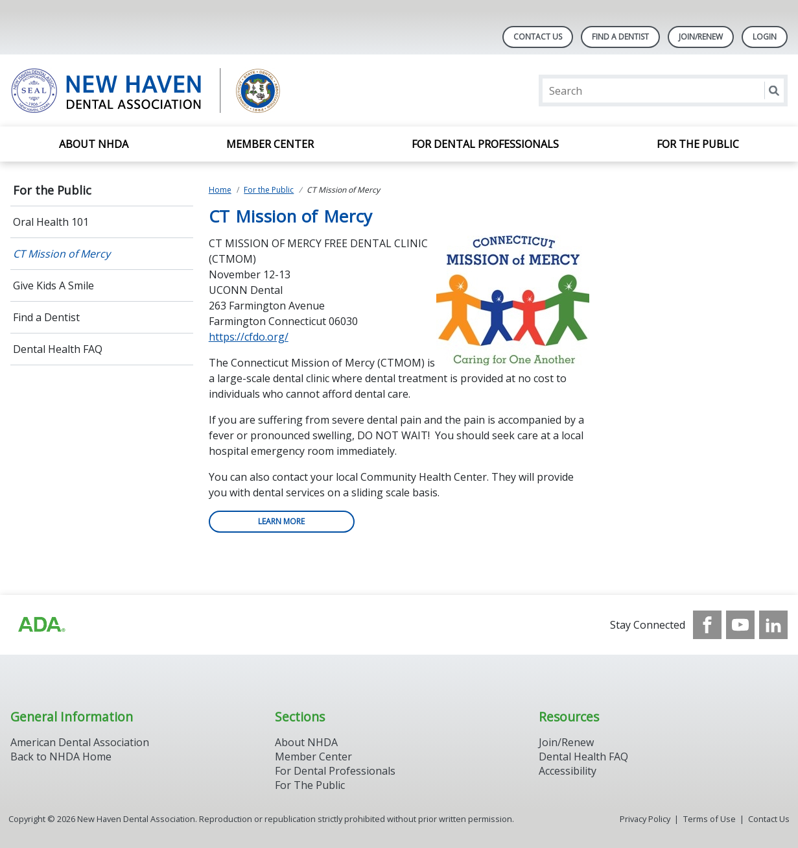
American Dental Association (79, 742)
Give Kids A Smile (53, 285)
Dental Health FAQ (57, 349)
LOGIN (765, 36)
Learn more (281, 521)
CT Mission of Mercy (61, 254)
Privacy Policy (645, 819)
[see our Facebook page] (707, 625)
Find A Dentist (620, 36)
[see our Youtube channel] (740, 625)
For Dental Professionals (485, 144)
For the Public (698, 144)
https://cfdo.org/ (248, 337)
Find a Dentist (46, 317)
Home (220, 189)
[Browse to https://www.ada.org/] (40, 624)
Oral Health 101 (51, 222)
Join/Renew (701, 36)
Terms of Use (709, 819)
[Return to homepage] (178, 90)
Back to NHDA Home (60, 756)
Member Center (270, 144)
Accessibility (567, 771)
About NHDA (93, 144)
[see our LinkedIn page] (773, 625)
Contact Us (537, 36)
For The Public (310, 785)
